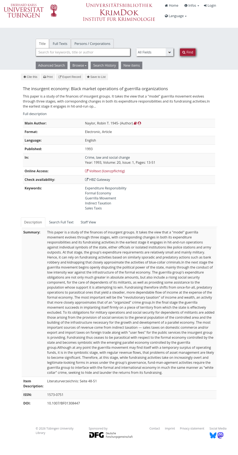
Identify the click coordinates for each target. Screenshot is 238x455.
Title (42, 43)
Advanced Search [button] (51, 65)
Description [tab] (33, 222)
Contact (154, 428)
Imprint (170, 428)
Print (48, 77)
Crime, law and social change (107, 157)
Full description (35, 114)
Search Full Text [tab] (61, 222)
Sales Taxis (93, 208)
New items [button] (131, 65)
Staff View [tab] (88, 222)
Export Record (70, 77)
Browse (80, 65)
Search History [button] (104, 65)
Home (171, 5)
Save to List (96, 77)
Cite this (30, 77)
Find (187, 52)
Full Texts (60, 43)
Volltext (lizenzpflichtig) (105, 171)
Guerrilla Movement (100, 198)
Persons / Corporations (92, 43)
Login (210, 5)
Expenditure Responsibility (105, 188)
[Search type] (154, 52)
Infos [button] (192, 5)
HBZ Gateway (97, 179)
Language (176, 16)
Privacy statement (192, 428)
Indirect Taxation (98, 203)
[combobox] (83, 52)
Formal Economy (98, 193)
